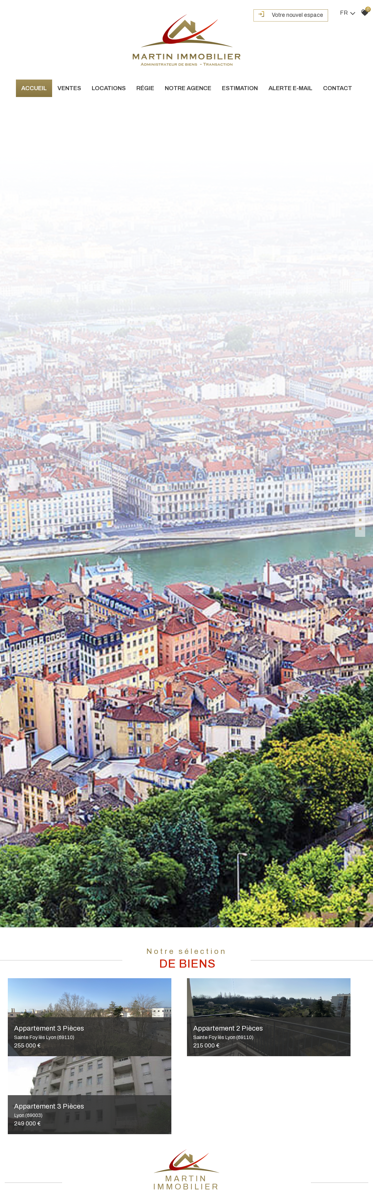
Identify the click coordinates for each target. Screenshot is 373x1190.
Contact (337, 87)
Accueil (34, 87)
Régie (145, 87)
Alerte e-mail (290, 87)
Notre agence (188, 87)
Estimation (240, 87)
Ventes (69, 87)
